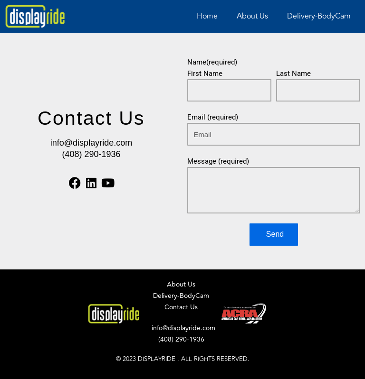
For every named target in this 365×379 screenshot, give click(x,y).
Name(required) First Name (212, 68)
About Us (252, 16)
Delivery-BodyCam (319, 16)
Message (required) (218, 161)
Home (207, 16)
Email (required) (212, 117)
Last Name (293, 73)
